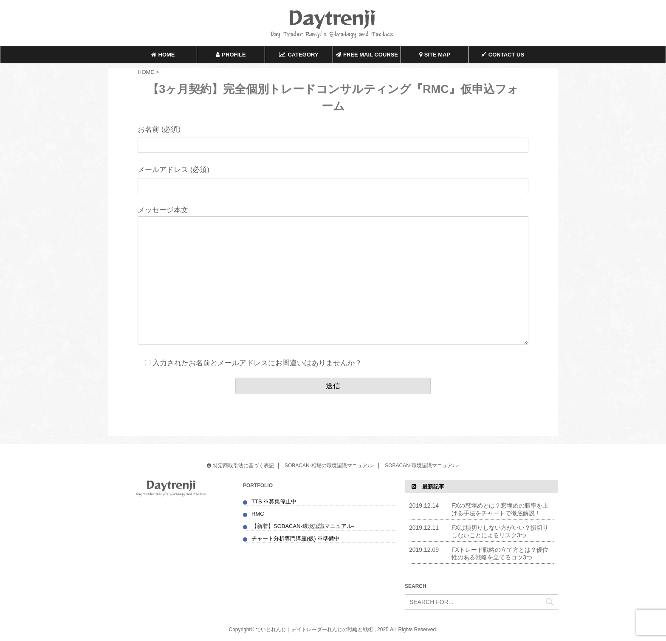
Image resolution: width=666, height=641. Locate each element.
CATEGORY (298, 54)
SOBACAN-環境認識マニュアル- (422, 466)
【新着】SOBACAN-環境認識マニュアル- (303, 526)
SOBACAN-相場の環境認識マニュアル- (329, 466)
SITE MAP (434, 54)
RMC (257, 514)
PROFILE (231, 54)
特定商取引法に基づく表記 (240, 466)
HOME (163, 54)
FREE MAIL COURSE (367, 54)
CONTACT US (503, 54)
